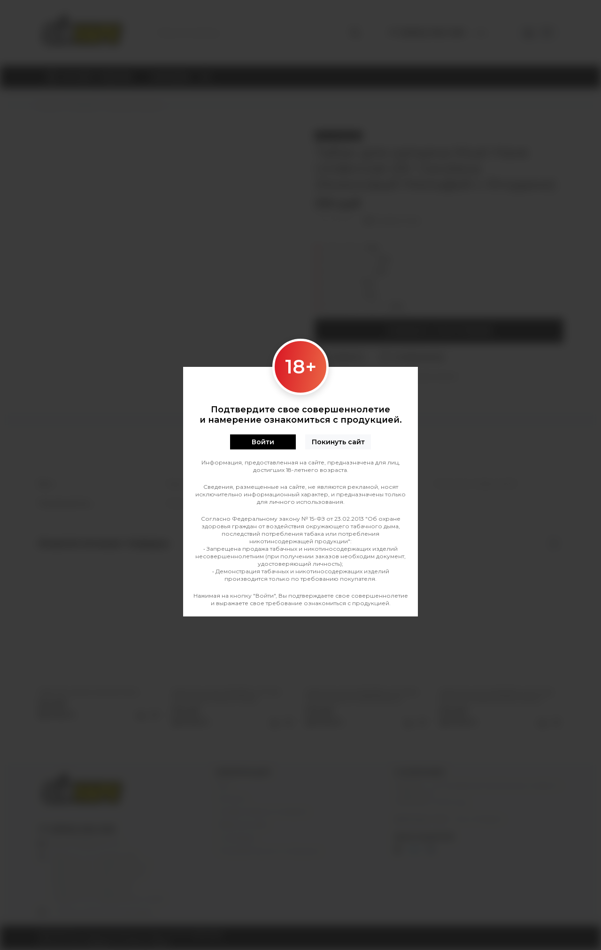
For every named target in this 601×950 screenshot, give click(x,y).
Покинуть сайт (338, 442)
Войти (263, 442)
